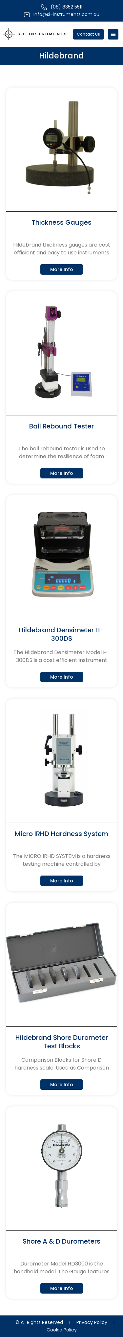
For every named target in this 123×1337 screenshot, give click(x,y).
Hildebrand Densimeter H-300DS (61, 634)
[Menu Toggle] (113, 34)
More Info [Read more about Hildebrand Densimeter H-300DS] (61, 677)
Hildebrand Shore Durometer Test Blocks (61, 1042)
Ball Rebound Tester (61, 426)
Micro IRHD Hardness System (61, 833)
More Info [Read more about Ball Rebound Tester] (61, 473)
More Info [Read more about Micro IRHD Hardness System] (61, 881)
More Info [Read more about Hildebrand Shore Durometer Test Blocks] (61, 1084)
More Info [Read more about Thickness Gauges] (61, 269)
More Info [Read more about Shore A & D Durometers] (61, 1288)
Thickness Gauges (61, 222)
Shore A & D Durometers (61, 1241)
